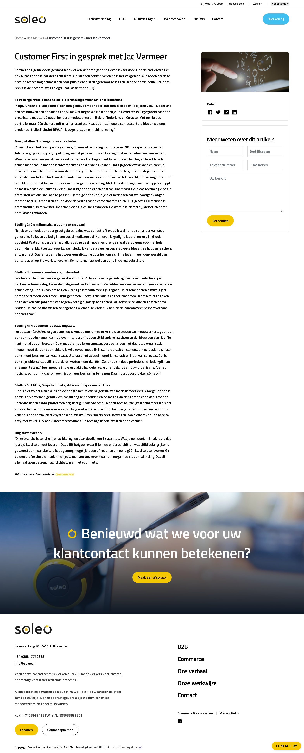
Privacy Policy (230, 713)
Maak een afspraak (152, 577)
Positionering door (125, 747)
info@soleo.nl (236, 4)
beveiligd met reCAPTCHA (92, 747)
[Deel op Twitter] (218, 112)
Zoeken (257, 4)
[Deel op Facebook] (210, 112)
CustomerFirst (64, 474)
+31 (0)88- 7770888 (211, 4)
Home (19, 38)
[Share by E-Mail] (226, 112)
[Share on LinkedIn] (234, 112)
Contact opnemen (60, 729)
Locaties (26, 729)
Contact (286, 746)
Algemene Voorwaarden (195, 713)
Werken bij (276, 19)
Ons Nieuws (35, 38)
